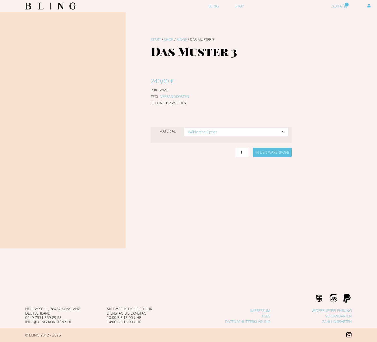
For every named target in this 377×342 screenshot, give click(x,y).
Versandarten (338, 316)
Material (167, 131)
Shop (239, 6)
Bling (213, 6)
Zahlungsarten (337, 321)
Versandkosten (174, 96)
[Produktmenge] (241, 152)
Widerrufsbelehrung (332, 310)
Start (156, 39)
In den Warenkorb (272, 152)
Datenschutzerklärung (247, 321)
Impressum (260, 310)
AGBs (265, 316)
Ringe (181, 39)
